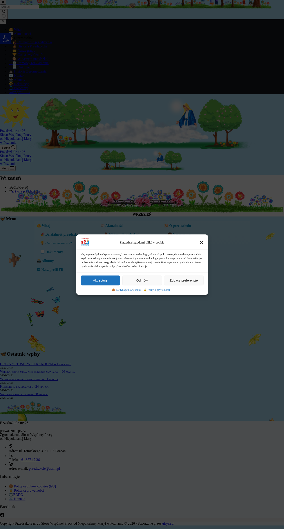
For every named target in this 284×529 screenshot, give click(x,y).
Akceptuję (100, 292)
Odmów (142, 292)
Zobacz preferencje (184, 292)
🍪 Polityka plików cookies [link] (126, 301)
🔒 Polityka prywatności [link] (157, 301)
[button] (201, 254)
